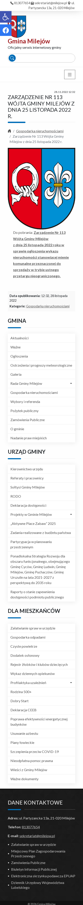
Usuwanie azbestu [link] (24, 733)
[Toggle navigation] (69, 74)
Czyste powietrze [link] (23, 646)
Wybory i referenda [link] (25, 401)
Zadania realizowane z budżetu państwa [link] (40, 532)
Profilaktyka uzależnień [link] (28, 682)
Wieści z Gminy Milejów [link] (28, 770)
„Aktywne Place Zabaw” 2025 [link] (33, 523)
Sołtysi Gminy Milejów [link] (27, 487)
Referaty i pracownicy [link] (27, 478)
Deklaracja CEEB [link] (23, 710)
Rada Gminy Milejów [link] (26, 383)
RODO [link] (15, 496)
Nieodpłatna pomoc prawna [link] (31, 760)
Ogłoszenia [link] (19, 356)
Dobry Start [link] (19, 701)
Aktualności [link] (19, 338)
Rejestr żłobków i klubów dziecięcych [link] (39, 664)
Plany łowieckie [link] (22, 742)
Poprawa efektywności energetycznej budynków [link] (39, 721)
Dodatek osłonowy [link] (24, 655)
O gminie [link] (17, 429)
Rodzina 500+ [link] (21, 692)
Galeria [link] (15, 374)
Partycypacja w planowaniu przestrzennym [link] (31, 544)
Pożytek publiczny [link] (24, 411)
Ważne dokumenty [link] (24, 779)
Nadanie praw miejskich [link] (28, 438)
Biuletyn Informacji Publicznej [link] (34, 869)
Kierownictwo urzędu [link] (26, 469)
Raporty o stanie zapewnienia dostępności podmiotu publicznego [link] (37, 594)
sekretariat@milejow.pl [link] (51, 3)
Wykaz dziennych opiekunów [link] (32, 673)
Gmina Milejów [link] (29, 41)
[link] (6, 17)
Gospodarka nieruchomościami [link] (40, 131)
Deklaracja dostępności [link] (28, 505)
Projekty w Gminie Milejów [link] (31, 514)
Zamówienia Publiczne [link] (27, 420)
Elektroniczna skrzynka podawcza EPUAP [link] (43, 876)
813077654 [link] (22, 3)
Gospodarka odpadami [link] (27, 637)
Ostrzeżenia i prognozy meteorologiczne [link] (41, 365)
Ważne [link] (15, 347)
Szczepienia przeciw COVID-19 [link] (34, 751)
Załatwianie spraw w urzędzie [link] (32, 628)
